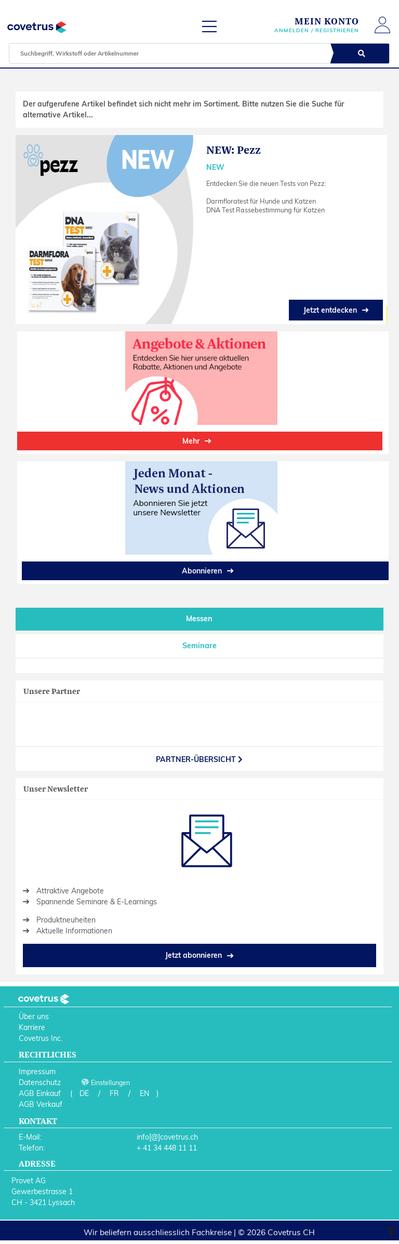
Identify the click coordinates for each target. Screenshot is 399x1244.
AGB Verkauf (40, 1104)
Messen (199, 618)
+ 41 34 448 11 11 (167, 1148)
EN (144, 1093)
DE (84, 1093)
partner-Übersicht (199, 759)
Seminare (199, 645)
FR (114, 1093)
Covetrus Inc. (40, 1038)
